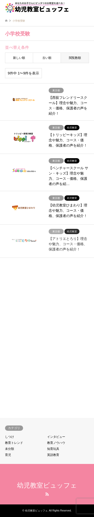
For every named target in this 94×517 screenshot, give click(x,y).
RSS (47, 494)
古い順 (46, 58)
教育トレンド (14, 443)
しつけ (9, 437)
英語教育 (53, 455)
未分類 (9, 449)
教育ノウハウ (56, 443)
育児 (8, 455)
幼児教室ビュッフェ (47, 485)
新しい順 (19, 58)
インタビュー (56, 437)
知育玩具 (53, 449)
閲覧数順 (75, 58)
